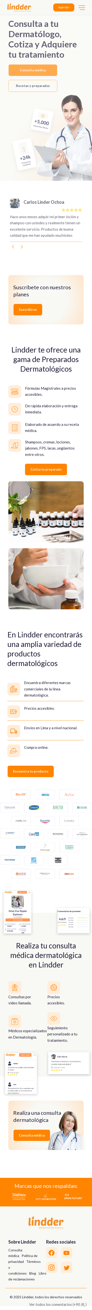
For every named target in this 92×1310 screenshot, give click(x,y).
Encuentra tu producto (30, 771)
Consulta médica (33, 70)
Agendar (63, 7)
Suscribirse (28, 309)
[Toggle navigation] (82, 7)
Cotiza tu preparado (46, 469)
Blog (32, 1273)
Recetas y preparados (33, 86)
